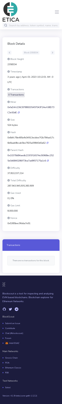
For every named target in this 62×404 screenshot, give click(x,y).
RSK (7, 372)
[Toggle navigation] (55, 12)
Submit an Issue (12, 323)
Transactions (13, 245)
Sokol (8, 387)
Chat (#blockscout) (14, 333)
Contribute (10, 328)
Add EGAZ (14, 343)
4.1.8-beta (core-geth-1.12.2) (23, 395)
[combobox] (33, 25)
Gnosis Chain (11, 358)
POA (7, 362)
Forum (8, 338)
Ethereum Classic (13, 367)
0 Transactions (16, 94)
